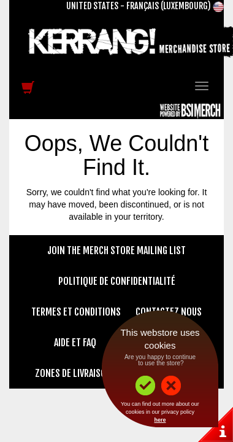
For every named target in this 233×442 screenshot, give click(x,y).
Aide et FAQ (75, 342)
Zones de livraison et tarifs (92, 373)
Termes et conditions (76, 312)
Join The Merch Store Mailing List (116, 250)
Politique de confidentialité (116, 281)
